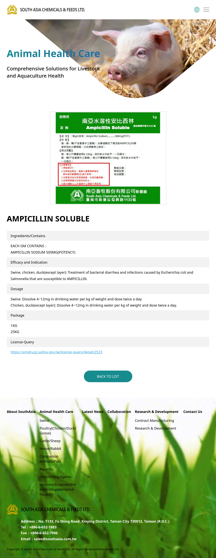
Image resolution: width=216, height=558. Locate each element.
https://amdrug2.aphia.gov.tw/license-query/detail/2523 (56, 352)
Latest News (92, 411)
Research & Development (155, 428)
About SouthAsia (21, 411)
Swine (44, 420)
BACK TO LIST (108, 376)
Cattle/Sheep (50, 440)
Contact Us (192, 411)
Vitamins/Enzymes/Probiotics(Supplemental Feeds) (58, 489)
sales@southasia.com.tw (55, 539)
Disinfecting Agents (55, 476)
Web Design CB (108, 549)
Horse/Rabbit (50, 448)
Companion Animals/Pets (50, 458)
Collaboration (119, 411)
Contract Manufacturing (154, 420)
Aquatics (46, 469)
